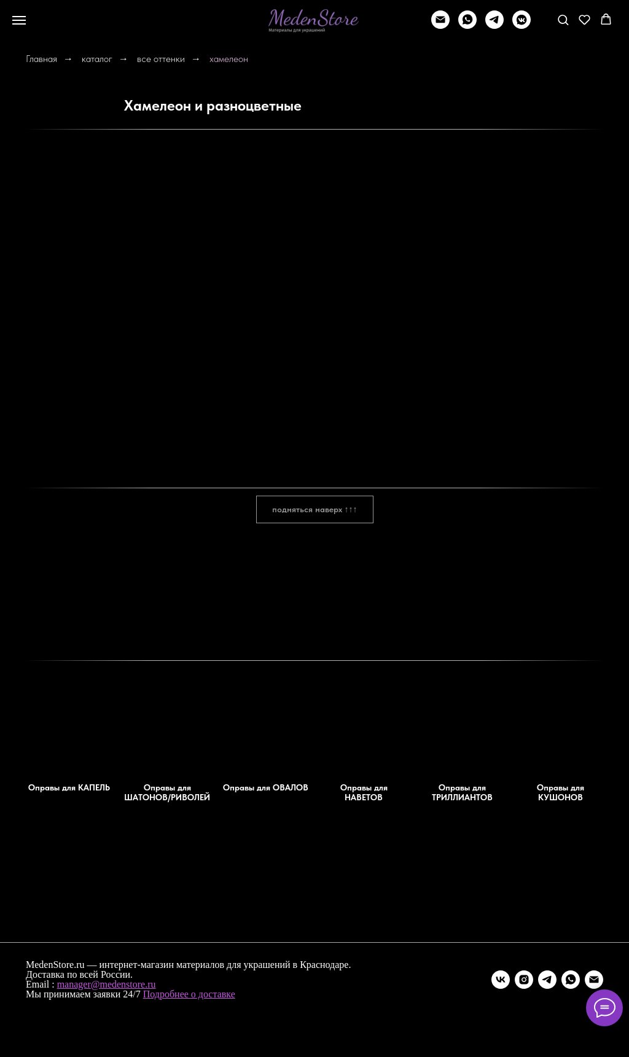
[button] (563, 19)
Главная (41, 58)
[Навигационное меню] (19, 20)
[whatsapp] (467, 25)
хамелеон (228, 58)
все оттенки (161, 58)
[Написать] (440, 25)
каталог (97, 58)
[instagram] (524, 979)
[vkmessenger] (521, 25)
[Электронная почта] (594, 979)
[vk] (500, 979)
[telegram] (494, 25)
